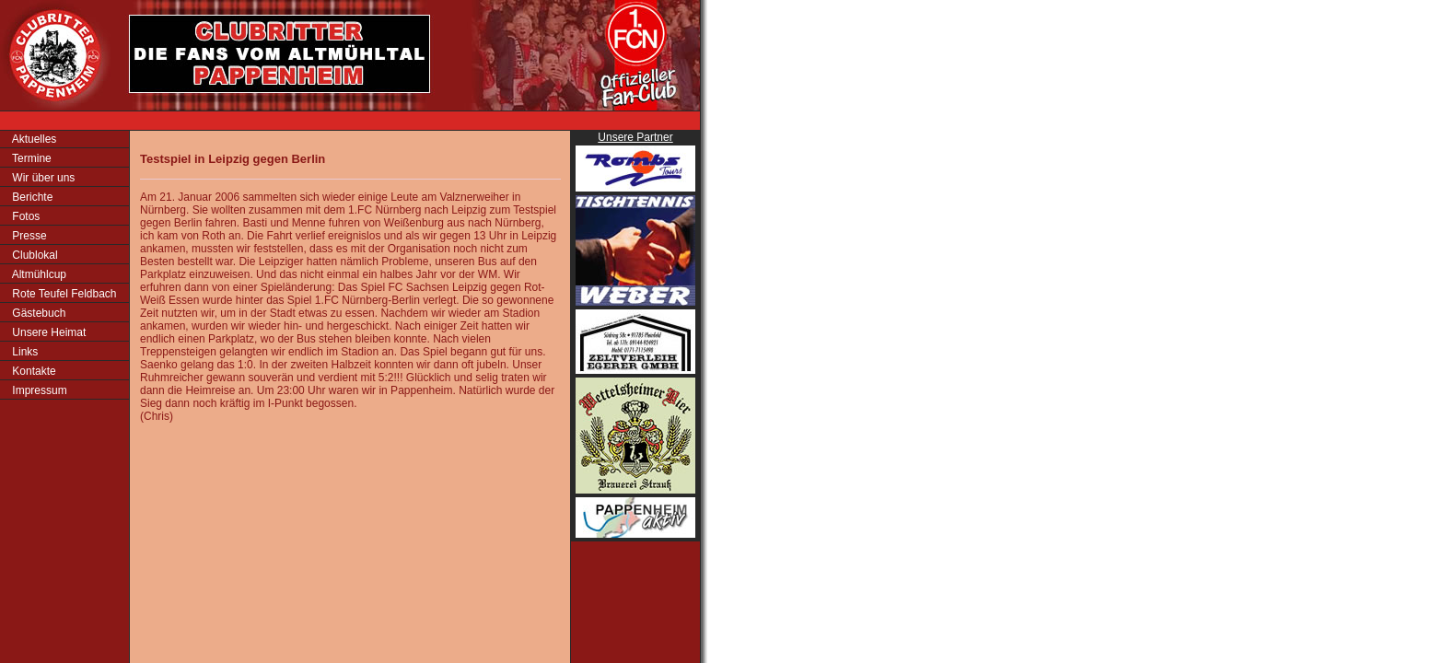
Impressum (38, 390)
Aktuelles (32, 139)
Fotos (24, 216)
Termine (30, 158)
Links (23, 351)
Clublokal (33, 255)
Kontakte (32, 371)
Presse (28, 235)
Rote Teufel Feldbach (63, 293)
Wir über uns (42, 177)
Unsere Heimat (47, 332)
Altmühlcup (37, 274)
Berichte (30, 197)
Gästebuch (37, 313)
